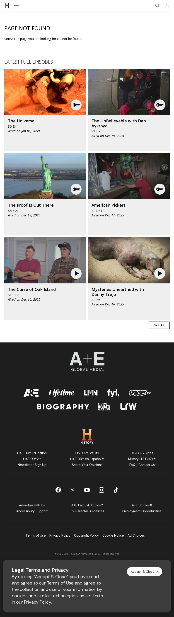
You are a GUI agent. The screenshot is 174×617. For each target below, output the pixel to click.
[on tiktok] (116, 490)
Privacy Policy (59, 535)
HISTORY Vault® (87, 453)
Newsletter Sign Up (32, 465)
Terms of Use (36, 535)
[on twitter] (72, 490)
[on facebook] (58, 490)
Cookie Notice (113, 535)
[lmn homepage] (91, 393)
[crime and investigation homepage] (104, 407)
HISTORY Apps (142, 453)
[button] (76, 104)
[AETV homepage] (31, 393)
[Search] (157, 5)
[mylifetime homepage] (61, 393)
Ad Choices (136, 535)
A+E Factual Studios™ (87, 505)
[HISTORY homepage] (87, 436)
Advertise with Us (32, 505)
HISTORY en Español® (87, 459)
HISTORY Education (32, 453)
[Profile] (167, 5)
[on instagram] (101, 490)
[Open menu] (16, 5)
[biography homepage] (63, 407)
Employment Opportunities (142, 511)
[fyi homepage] (113, 393)
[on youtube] (87, 490)
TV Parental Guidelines (87, 511)
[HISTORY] (7, 5)
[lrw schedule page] (128, 407)
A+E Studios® (142, 505)
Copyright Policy (86, 535)
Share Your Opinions (87, 465)
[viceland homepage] (139, 393)
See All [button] (159, 325)
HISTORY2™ (32, 459)
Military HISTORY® (142, 459)
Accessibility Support (32, 511)
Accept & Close (145, 572)
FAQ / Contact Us (142, 465)
